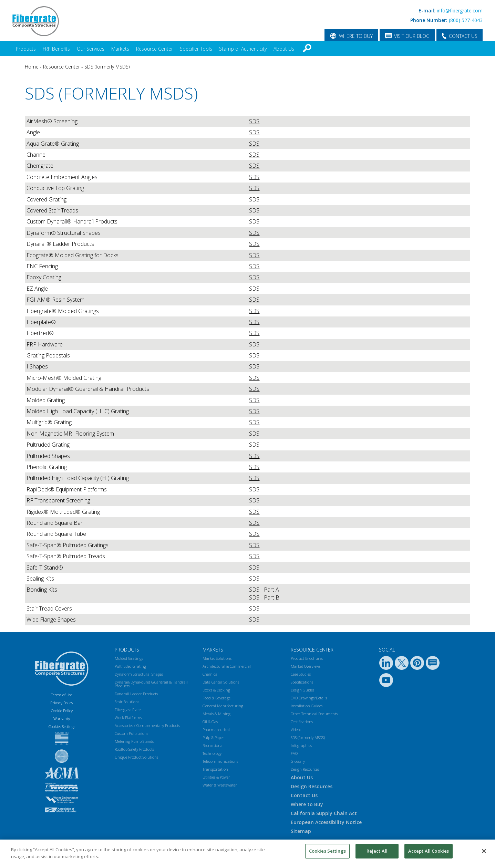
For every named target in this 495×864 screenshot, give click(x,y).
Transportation (215, 769)
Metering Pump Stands (134, 741)
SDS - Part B (264, 597)
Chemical (210, 674)
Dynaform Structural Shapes (139, 674)
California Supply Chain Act (324, 813)
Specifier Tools (196, 48)
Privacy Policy (61, 702)
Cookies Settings (327, 851)
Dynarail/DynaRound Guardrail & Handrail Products (151, 683)
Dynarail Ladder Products (136, 693)
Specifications (302, 682)
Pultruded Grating (130, 666)
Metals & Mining (216, 713)
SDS (254, 121)
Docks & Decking (216, 690)
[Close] (484, 850)
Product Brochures (307, 658)
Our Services (90, 48)
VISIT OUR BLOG (412, 36)
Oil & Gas (210, 721)
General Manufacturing (223, 705)
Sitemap (301, 831)
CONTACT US (463, 36)
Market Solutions (217, 658)
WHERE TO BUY (356, 36)
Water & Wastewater (220, 785)
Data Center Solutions (221, 682)
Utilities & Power (216, 777)
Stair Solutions (127, 701)
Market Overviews (305, 666)
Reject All (377, 851)
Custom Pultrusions (131, 733)
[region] (247, 852)
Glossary (298, 761)
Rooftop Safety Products (134, 749)
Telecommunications (220, 761)
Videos (296, 729)
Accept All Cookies (428, 851)
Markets (120, 48)
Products (26, 48)
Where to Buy (307, 804)
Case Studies (301, 674)
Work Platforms (128, 717)
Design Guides (302, 690)
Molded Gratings (129, 658)
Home (32, 66)
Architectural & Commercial (227, 666)
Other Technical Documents (314, 713)
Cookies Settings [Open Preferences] (62, 726)
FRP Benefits (56, 48)
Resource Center (154, 48)
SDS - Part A (264, 589)
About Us (284, 48)
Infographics (301, 745)
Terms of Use (61, 694)
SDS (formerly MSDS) (107, 66)
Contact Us (304, 795)
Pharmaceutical (216, 729)
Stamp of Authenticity (243, 48)
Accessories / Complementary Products (147, 725)
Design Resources (305, 769)
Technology (212, 753)
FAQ (294, 753)
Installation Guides (306, 705)
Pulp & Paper (213, 737)
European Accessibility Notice (326, 822)
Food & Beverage (216, 697)
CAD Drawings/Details (309, 697)
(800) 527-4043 (466, 20)
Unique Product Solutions (136, 757)
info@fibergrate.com (460, 10)
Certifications (302, 721)
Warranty (61, 718)
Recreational (213, 745)
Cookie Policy (62, 710)
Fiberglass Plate (128, 709)
